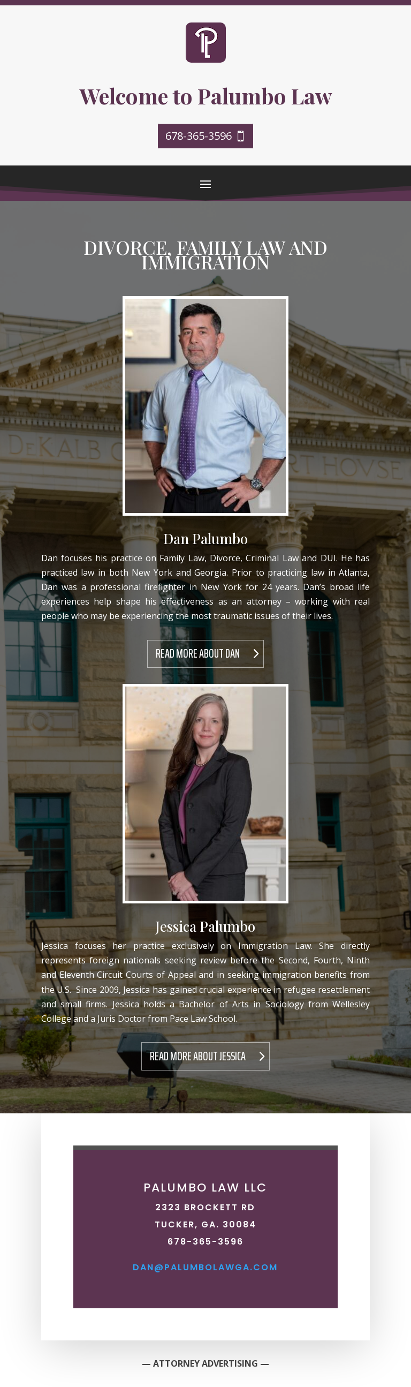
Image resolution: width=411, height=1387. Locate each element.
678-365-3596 (198, 136)
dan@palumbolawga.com (205, 1267)
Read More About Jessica (198, 1056)
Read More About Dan (198, 653)
